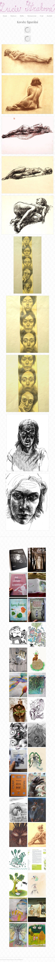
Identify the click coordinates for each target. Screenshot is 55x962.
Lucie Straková (27, 6)
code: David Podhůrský (18, 959)
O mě (41, 16)
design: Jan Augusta (10, 959)
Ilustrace (13, 16)
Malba (22, 16)
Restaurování (32, 16)
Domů (5, 16)
